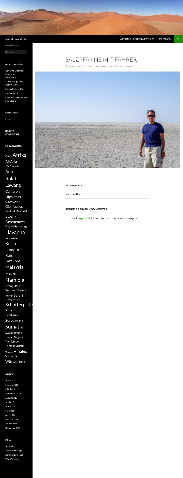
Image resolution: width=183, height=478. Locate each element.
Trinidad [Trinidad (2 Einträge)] (10, 345)
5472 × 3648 (93, 66)
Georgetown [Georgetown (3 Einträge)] (15, 221)
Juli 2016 (9, 402)
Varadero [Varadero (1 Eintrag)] (9, 352)
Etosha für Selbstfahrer (118, 66)
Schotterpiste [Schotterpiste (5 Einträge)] (19, 304)
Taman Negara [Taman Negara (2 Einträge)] (14, 337)
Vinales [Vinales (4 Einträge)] (20, 351)
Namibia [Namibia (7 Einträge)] (14, 280)
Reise (7, 119)
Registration (165, 39)
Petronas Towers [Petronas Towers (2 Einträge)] (15, 290)
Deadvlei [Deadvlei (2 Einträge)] (21, 211)
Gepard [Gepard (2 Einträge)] (10, 226)
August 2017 (11, 397)
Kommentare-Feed (14, 454)
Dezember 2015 (13, 428)
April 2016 (10, 415)
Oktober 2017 (12, 389)
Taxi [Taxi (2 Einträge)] (7, 341)
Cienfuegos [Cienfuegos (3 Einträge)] (14, 206)
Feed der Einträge (13, 450)
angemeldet (85, 218)
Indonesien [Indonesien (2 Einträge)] (12, 238)
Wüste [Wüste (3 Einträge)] (10, 361)
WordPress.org (12, 459)
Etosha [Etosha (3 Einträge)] (10, 216)
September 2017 (13, 393)
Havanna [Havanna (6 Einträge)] (15, 232)
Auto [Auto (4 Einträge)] (9, 171)
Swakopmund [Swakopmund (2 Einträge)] (13, 332)
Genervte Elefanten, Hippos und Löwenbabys (14, 74)
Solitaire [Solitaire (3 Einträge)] (11, 315)
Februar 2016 (11, 419)
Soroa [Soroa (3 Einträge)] (9, 320)
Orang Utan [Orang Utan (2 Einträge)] (12, 285)
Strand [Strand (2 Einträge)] (19, 320)
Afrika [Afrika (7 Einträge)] (20, 155)
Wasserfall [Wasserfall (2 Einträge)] (11, 356)
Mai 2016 (9, 410)
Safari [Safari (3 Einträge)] (18, 295)
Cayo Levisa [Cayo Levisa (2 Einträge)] (12, 201)
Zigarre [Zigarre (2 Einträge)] (20, 361)
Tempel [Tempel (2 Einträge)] (15, 341)
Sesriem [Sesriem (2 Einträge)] (10, 310)
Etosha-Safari (11, 93)
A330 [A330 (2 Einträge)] (8, 155)
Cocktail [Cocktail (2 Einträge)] (10, 211)
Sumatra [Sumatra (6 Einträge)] (14, 327)
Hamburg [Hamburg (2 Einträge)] (21, 226)
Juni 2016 (10, 406)
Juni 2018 (10, 380)
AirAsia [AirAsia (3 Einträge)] (11, 161)
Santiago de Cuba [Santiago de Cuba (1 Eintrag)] (13, 299)
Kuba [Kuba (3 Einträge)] (9, 255)
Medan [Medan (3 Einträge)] (10, 273)
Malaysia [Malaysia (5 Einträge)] (14, 267)
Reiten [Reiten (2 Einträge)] (9, 295)
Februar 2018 (11, 385)
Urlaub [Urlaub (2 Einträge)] (20, 345)
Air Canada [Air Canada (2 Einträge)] (12, 166)
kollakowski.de (15, 39)
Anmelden (10, 446)
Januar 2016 (11, 423)
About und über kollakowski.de (137, 39)
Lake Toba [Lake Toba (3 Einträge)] (13, 261)
